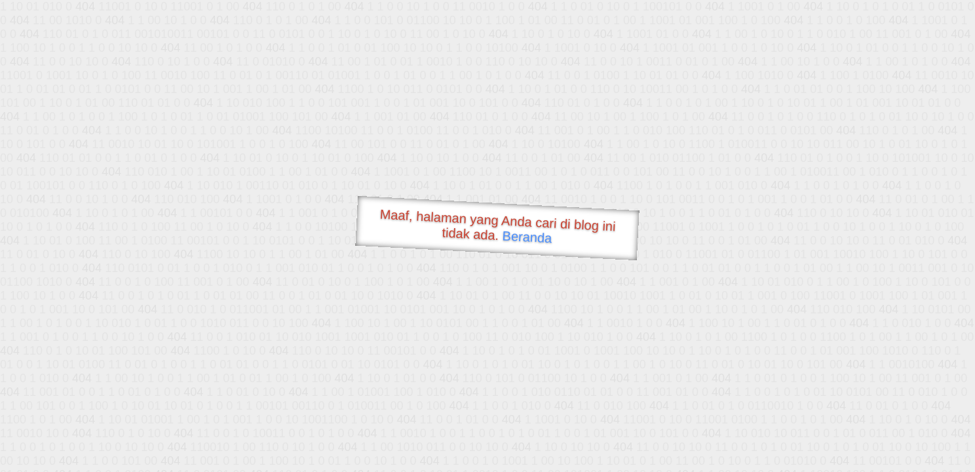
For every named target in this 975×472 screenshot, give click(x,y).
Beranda (527, 236)
